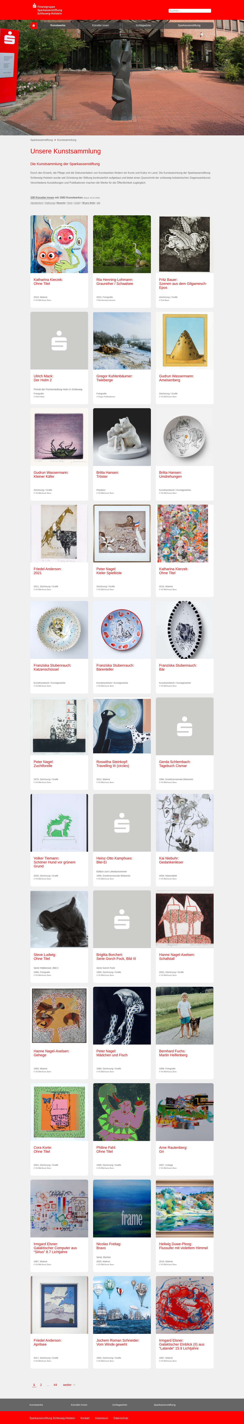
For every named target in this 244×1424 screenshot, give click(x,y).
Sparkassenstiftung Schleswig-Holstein (52, 1418)
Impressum (101, 1418)
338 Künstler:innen (42, 197)
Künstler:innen (100, 25)
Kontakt (85, 1418)
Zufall (77, 203)
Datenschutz (121, 1418)
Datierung (50, 203)
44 (55, 1385)
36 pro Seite (88, 203)
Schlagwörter (143, 25)
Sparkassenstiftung (189, 25)
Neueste (61, 203)
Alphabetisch (36, 203)
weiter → (69, 1385)
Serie (69, 203)
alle (98, 203)
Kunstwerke (57, 25)
